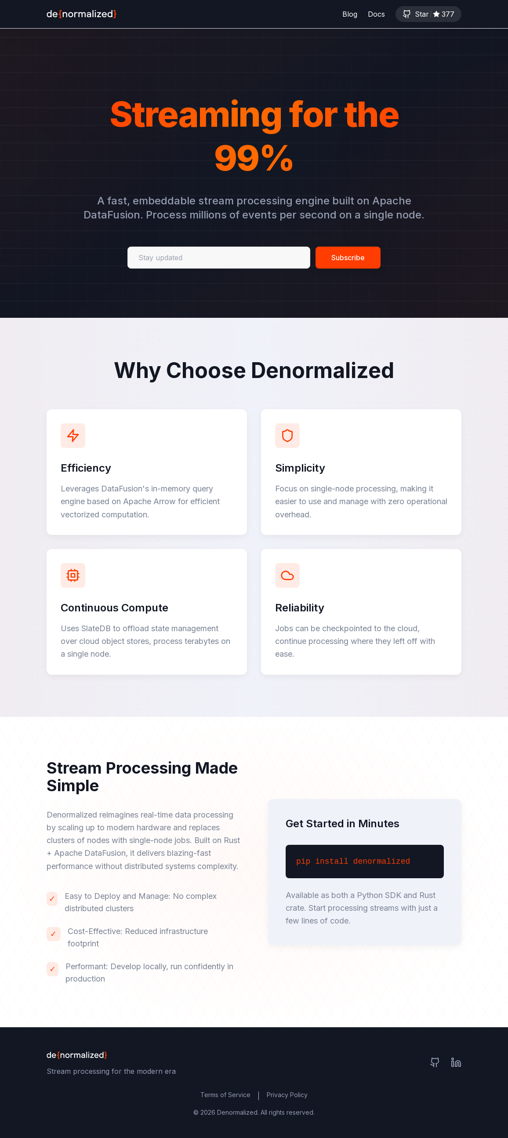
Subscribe (348, 258)
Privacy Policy (287, 1094)
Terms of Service (225, 1094)
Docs (376, 14)
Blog (349, 14)
